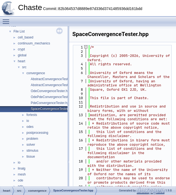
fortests (31, 115)
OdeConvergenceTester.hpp (51, 91)
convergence (35, 73)
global (22, 55)
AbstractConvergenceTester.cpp (54, 79)
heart (21, 61)
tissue (30, 156)
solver (30, 145)
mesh (22, 174)
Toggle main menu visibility (7, 19)
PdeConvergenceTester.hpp (51, 103)
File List (19, 31)
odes (29, 127)
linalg (21, 168)
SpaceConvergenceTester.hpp (52, 109)
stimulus (32, 150)
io (27, 121)
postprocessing (37, 133)
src (24, 67)
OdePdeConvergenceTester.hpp (54, 97)
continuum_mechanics (34, 43)
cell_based (25, 37)
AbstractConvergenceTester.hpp (54, 85)
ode (20, 180)
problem (32, 139)
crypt (21, 49)
